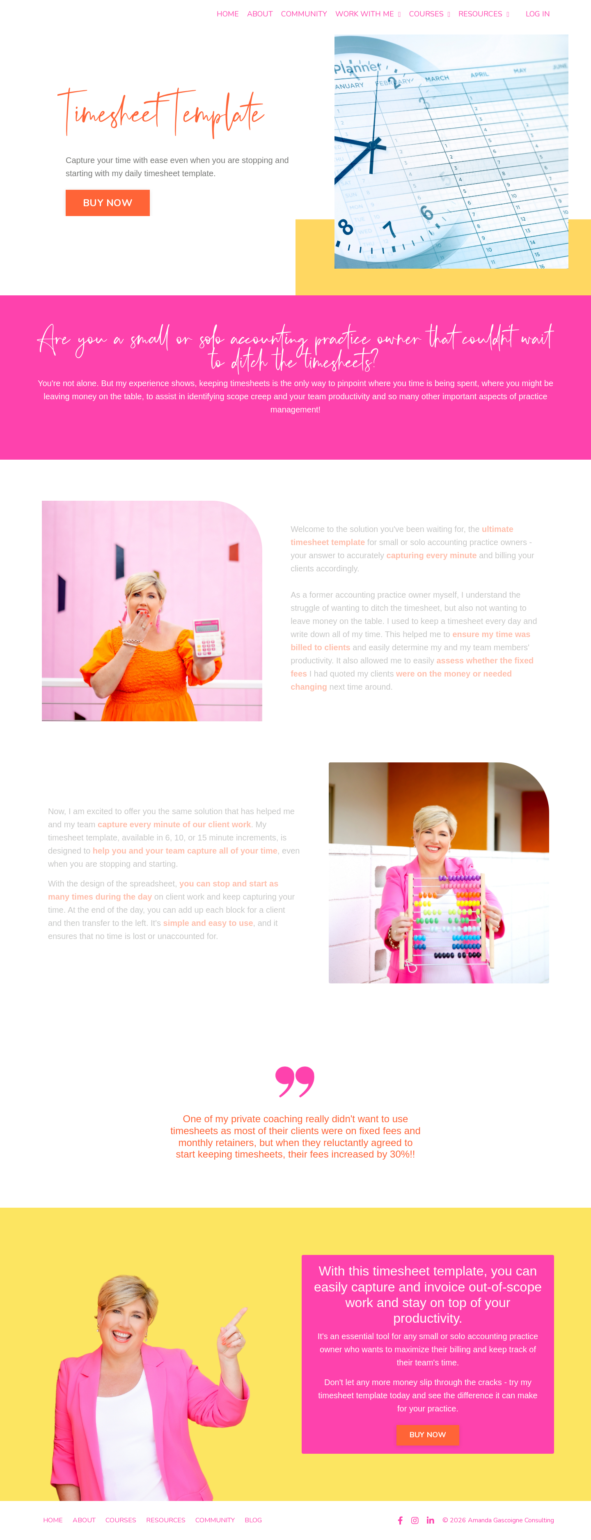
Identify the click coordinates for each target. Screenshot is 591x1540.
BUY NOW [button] (108, 202)
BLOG (253, 1520)
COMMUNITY (304, 14)
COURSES (430, 14)
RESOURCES (483, 14)
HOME (228, 14)
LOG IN (538, 14)
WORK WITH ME (368, 14)
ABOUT (260, 14)
